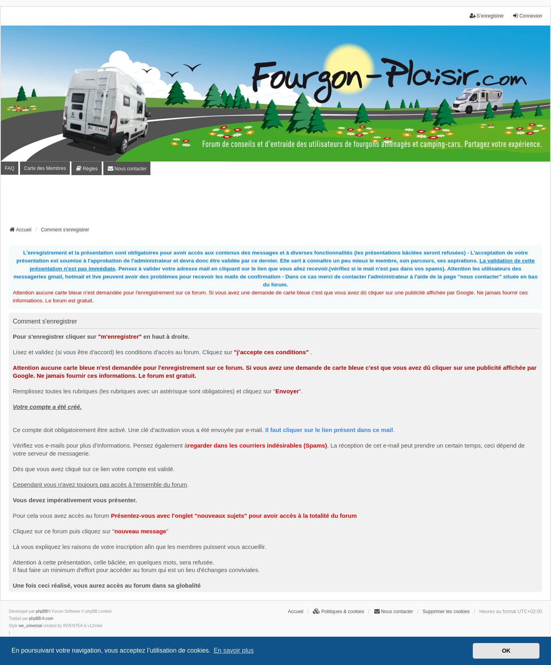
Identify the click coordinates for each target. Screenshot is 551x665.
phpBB (42, 611)
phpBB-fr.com (41, 618)
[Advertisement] (275, 203)
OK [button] (506, 650)
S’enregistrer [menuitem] (487, 16)
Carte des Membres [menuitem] (45, 168)
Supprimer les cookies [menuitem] (446, 611)
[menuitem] (86, 168)
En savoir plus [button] (233, 650)
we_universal (30, 626)
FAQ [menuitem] (9, 168)
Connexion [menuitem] (527, 16)
